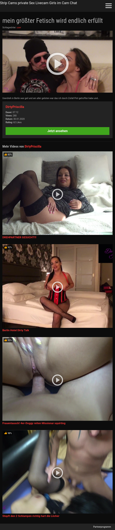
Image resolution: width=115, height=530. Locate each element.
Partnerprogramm (102, 527)
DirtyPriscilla (15, 107)
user (19, 27)
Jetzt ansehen (57, 131)
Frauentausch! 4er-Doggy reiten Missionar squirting (33, 423)
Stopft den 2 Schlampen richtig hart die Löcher (30, 516)
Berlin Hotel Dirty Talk (15, 330)
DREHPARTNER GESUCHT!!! (19, 237)
